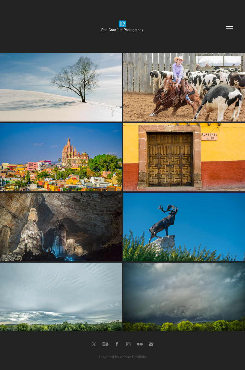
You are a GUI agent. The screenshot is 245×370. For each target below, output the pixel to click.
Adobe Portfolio (133, 357)
